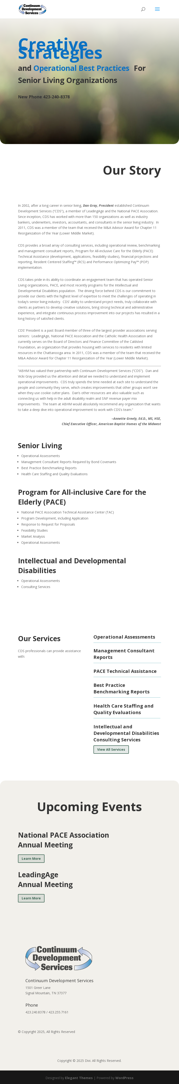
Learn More (31, 858)
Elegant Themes (79, 1078)
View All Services (111, 749)
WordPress (124, 1078)
